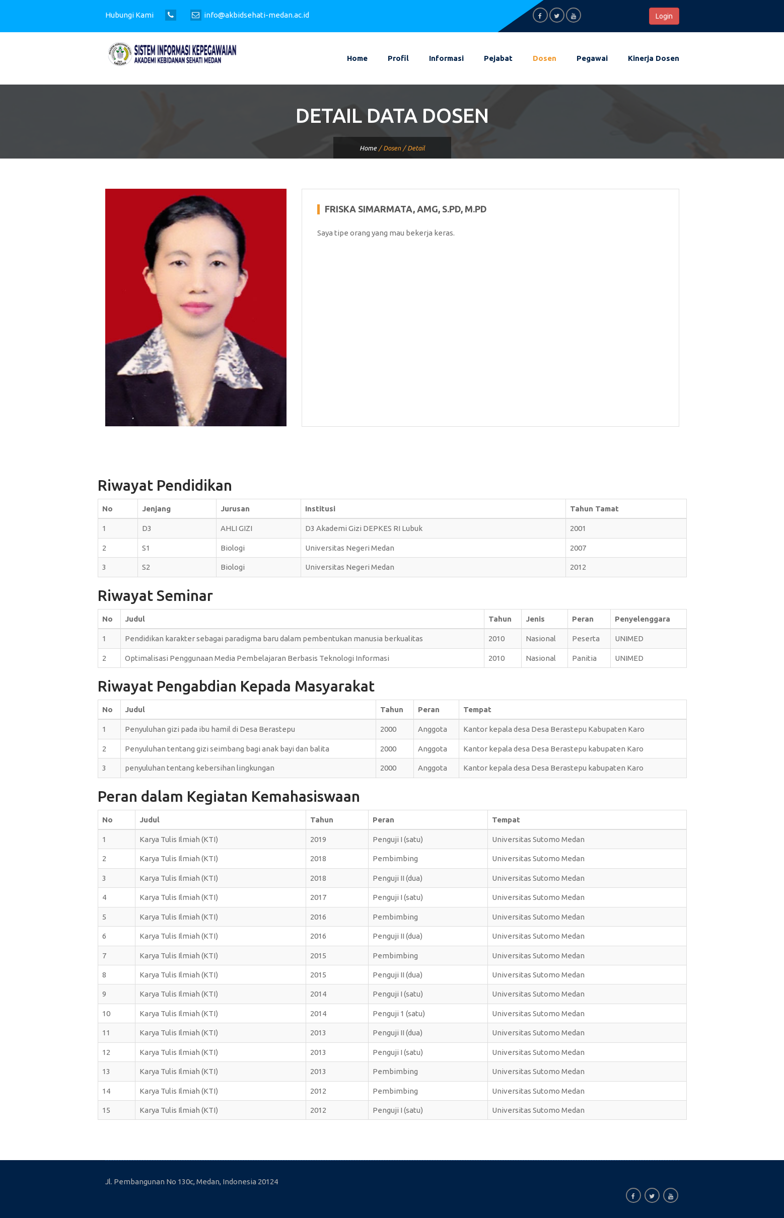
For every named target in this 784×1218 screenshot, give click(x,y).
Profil (398, 58)
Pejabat (498, 58)
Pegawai (592, 58)
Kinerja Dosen (653, 58)
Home (357, 58)
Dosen (544, 58)
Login (664, 16)
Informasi (446, 58)
